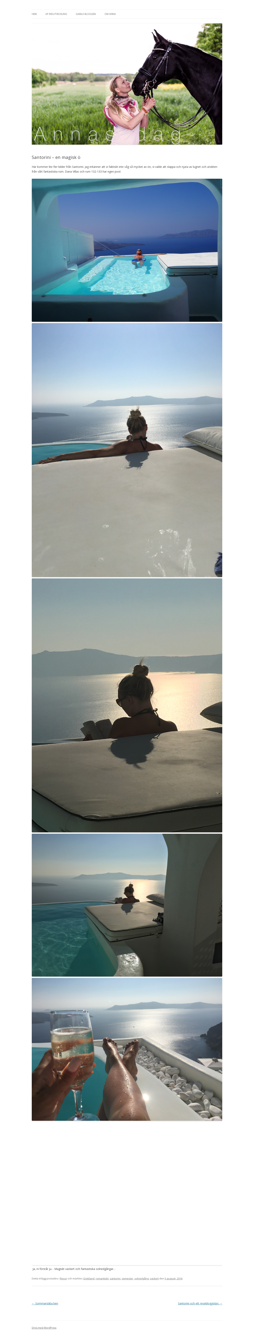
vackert (154, 1278)
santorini (115, 1278)
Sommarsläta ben (45, 1303)
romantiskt (102, 1278)
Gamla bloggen (86, 14)
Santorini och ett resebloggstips (200, 1303)
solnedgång (141, 1278)
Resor (63, 1278)
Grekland (88, 1278)
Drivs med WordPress (44, 1327)
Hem (34, 14)
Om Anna (110, 14)
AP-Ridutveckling (56, 14)
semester (127, 1278)
